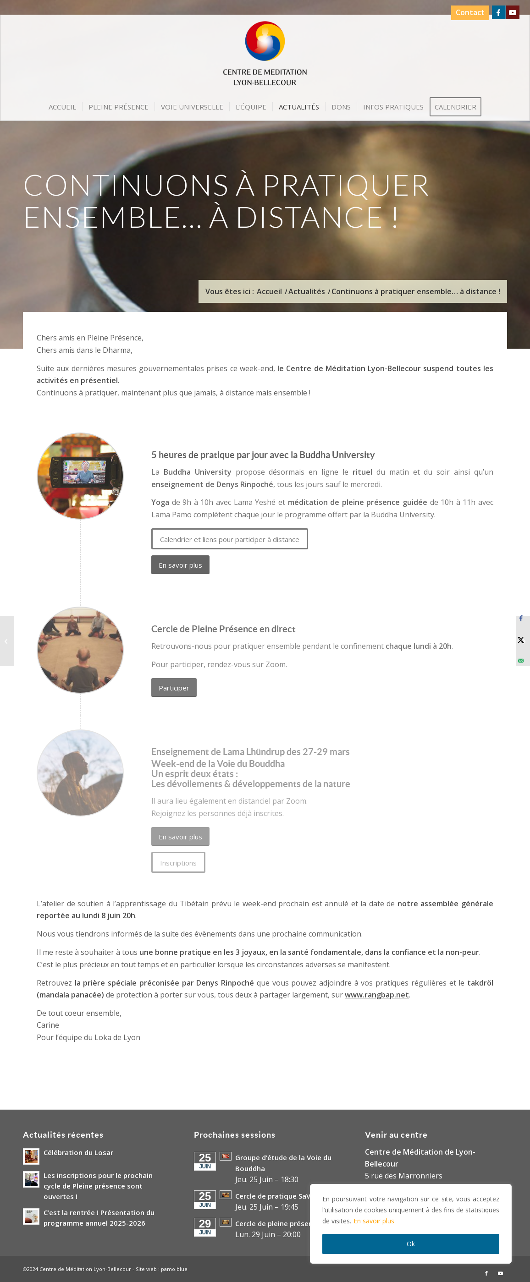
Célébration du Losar (78, 1152)
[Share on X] (521, 639)
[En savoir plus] (180, 564)
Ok (411, 1243)
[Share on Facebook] (521, 618)
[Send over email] (521, 661)
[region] (411, 1224)
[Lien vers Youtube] (512, 12)
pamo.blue (174, 1269)
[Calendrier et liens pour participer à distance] (229, 538)
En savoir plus (373, 1220)
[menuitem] (468, 13)
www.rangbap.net (377, 995)
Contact (470, 12)
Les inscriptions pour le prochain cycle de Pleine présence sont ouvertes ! (98, 1186)
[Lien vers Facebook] (498, 12)
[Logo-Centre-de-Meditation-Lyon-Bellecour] (265, 56)
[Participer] (174, 687)
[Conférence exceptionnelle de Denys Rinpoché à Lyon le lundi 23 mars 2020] (7, 641)
